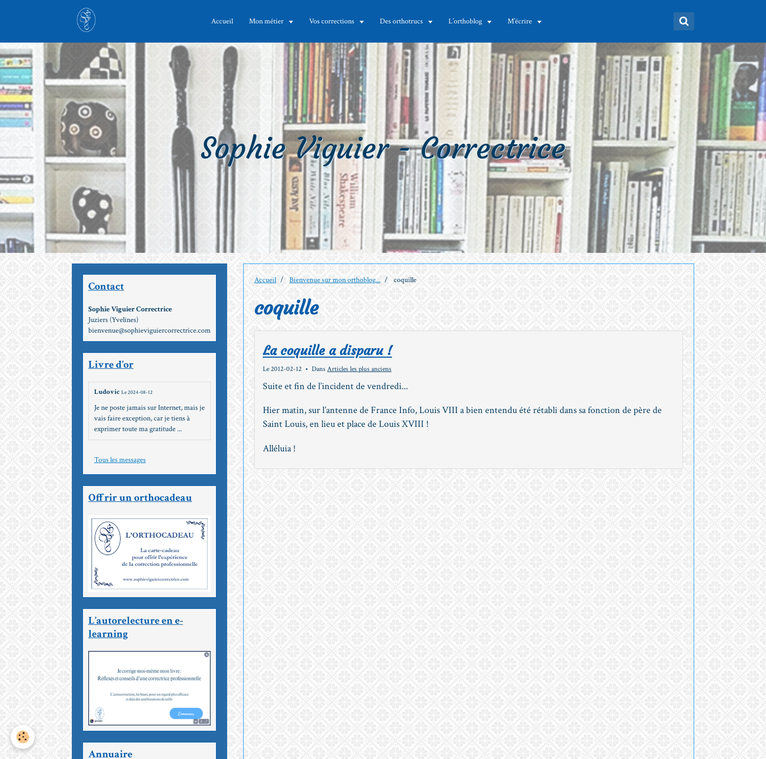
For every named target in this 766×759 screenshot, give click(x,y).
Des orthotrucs (403, 21)
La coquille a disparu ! (327, 351)
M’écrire (522, 21)
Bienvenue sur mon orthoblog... (334, 280)
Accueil (224, 21)
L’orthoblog (467, 21)
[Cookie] (23, 737)
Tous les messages (120, 460)
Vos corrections (334, 21)
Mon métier (269, 21)
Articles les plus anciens (359, 369)
